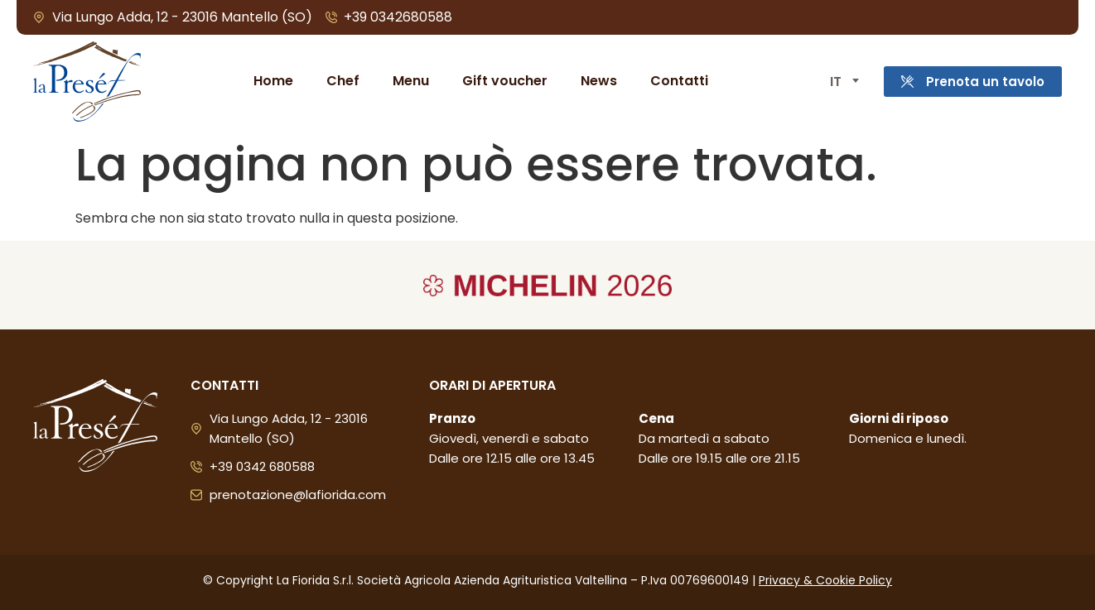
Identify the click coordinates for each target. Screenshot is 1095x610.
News (597, 80)
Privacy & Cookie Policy (825, 580)
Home (272, 80)
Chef (341, 80)
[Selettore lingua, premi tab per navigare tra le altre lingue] (839, 81)
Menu (409, 80)
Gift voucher (503, 80)
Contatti (678, 80)
